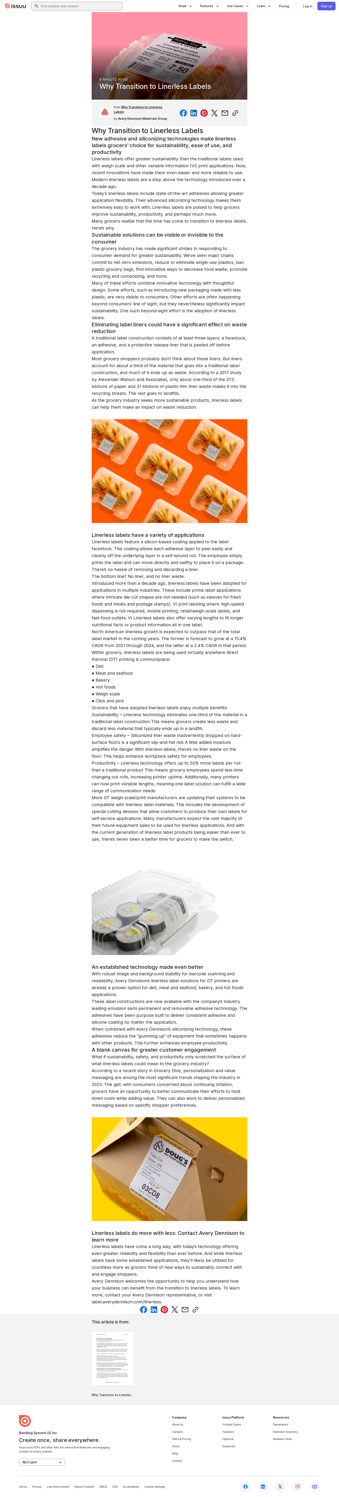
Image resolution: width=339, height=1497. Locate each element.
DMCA (103, 1486)
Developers (280, 1424)
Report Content (84, 1486)
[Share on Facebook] (183, 113)
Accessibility (131, 1486)
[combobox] (81, 6)
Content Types (231, 1424)
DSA (115, 1486)
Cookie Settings (154, 1486)
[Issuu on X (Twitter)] (280, 1486)
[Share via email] (225, 113)
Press (176, 1446)
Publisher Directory (285, 1431)
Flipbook (228, 1439)
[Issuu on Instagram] (297, 1486)
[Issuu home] (15, 6)
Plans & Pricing (181, 1439)
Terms (23, 1486)
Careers (177, 1431)
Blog (175, 1453)
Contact (177, 1460)
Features (228, 1431)
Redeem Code (282, 1439)
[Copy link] (235, 113)
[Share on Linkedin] (193, 113)
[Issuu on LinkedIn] (263, 1486)
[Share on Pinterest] (204, 113)
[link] (284, 6)
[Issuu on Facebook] (245, 1486)
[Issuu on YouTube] (315, 1486)
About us (177, 1424)
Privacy (37, 1486)
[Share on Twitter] (214, 113)
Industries (228, 1446)
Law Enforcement (58, 1486)
